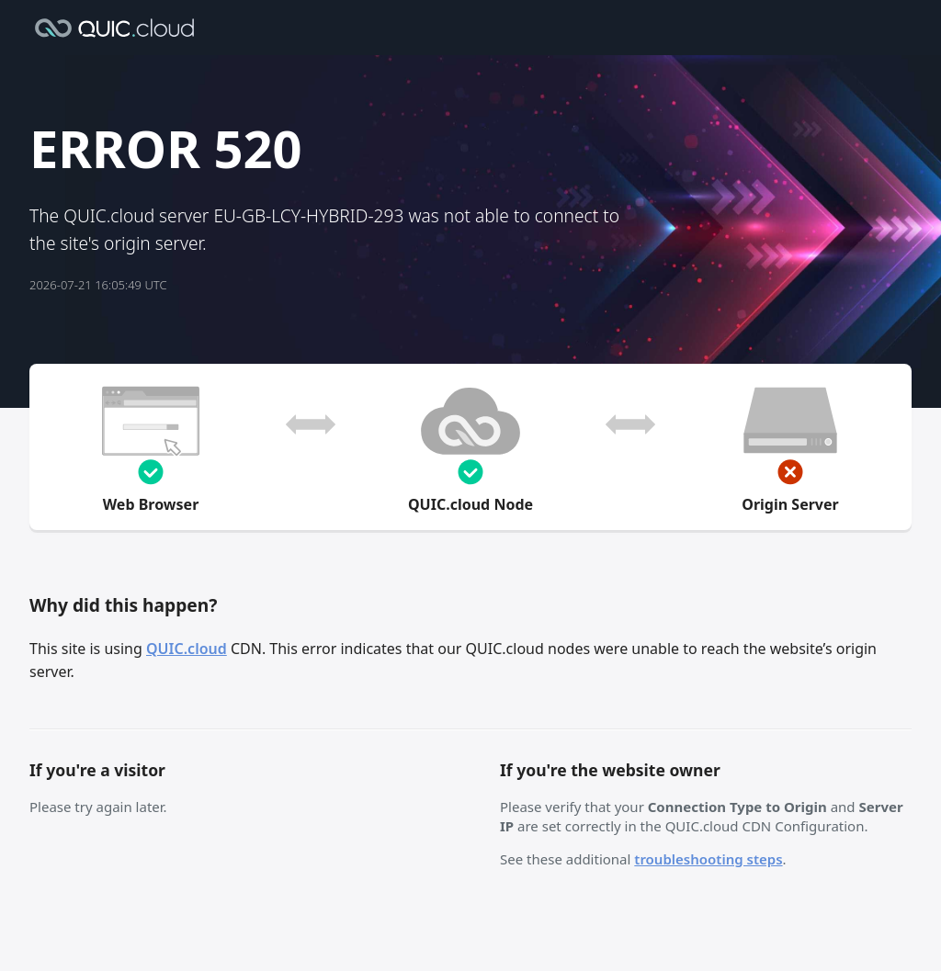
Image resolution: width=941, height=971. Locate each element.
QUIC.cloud (186, 648)
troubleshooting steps (708, 859)
